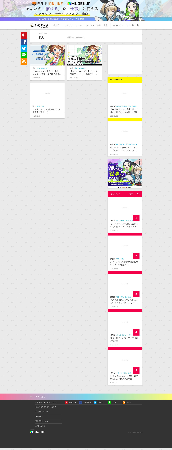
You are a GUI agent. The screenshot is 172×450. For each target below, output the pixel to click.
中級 (117, 261)
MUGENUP (118, 27)
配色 (122, 261)
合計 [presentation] (138, 196)
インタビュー (130, 146)
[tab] (131, 196)
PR (117, 146)
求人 (106, 27)
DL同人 (118, 108)
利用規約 (38, 418)
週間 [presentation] (131, 196)
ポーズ (118, 337)
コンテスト (89, 27)
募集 (38, 108)
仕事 (129, 108)
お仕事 (122, 146)
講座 (129, 299)
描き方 (56, 27)
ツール (79, 27)
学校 (99, 27)
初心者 (124, 108)
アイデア (69, 27)
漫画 (134, 108)
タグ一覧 (130, 27)
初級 (117, 299)
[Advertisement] (125, 61)
